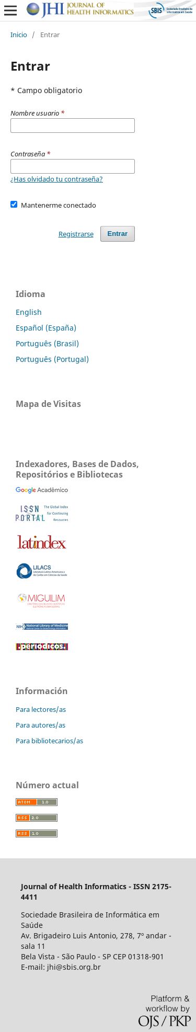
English (29, 312)
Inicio (18, 34)
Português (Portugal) (52, 359)
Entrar (118, 233)
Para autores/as (40, 725)
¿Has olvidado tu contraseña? (56, 179)
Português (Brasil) (47, 343)
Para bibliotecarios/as (49, 740)
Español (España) (46, 328)
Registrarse (76, 234)
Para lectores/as (41, 709)
